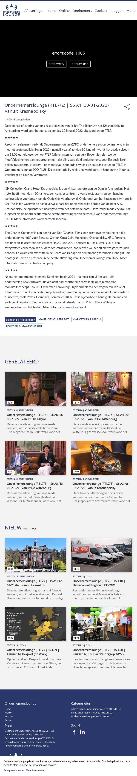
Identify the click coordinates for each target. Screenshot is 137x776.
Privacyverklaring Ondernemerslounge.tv (27, 745)
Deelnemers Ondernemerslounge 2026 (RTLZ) (29, 730)
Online (64, 10)
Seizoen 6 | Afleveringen (20, 319)
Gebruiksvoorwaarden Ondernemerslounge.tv (30, 742)
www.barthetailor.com (51, 219)
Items (51, 10)
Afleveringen (34, 10)
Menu (131, 10)
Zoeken (101, 10)
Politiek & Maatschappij (24, 326)
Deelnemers (82, 10)
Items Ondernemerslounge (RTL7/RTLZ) (92, 712)
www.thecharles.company (36, 263)
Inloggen (117, 10)
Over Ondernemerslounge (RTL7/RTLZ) (25, 734)
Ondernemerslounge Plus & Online (90, 716)
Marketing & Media (87, 319)
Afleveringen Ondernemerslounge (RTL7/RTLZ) (96, 708)
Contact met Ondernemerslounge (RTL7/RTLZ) (29, 738)
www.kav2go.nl (76, 307)
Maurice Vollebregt (53, 319)
